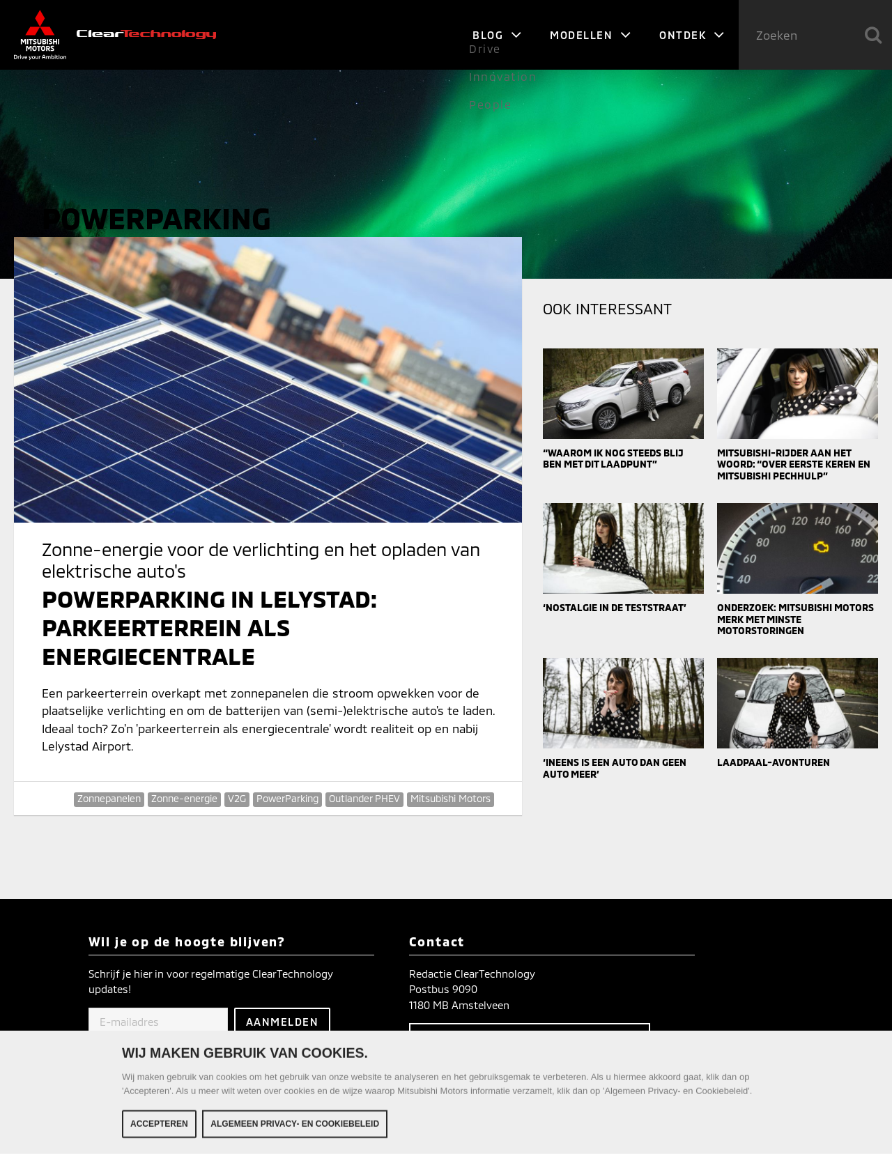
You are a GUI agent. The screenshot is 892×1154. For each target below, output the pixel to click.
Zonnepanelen (109, 798)
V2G (237, 798)
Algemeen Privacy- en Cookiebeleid (294, 1125)
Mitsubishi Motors (450, 798)
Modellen (590, 34)
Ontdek (692, 34)
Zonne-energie (184, 798)
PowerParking (287, 798)
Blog (497, 34)
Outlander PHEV (364, 798)
